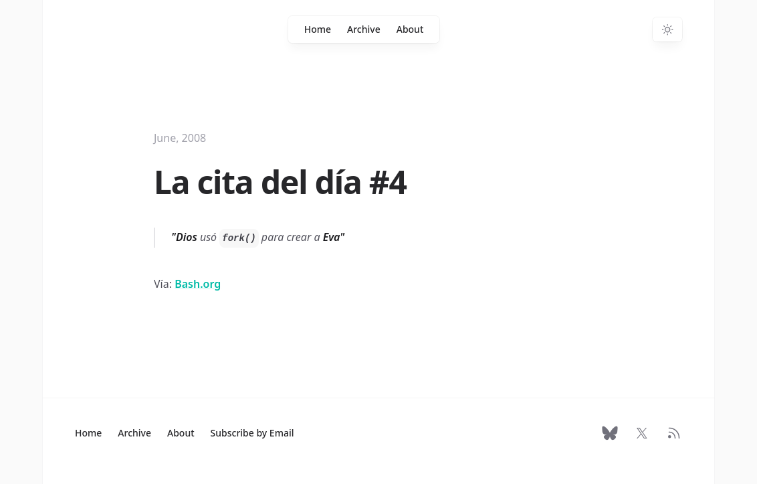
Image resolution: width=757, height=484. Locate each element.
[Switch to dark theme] (667, 29)
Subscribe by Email (252, 432)
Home (317, 29)
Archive (364, 29)
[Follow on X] (642, 433)
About (410, 29)
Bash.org (198, 283)
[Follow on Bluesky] (610, 433)
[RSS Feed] (674, 433)
